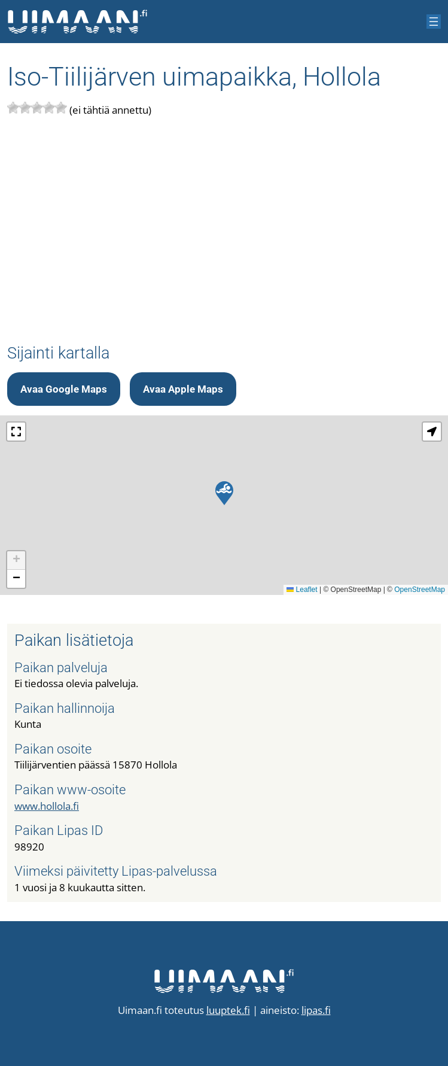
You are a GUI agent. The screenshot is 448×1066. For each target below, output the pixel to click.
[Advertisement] (224, 231)
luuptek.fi (228, 1010)
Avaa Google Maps (63, 389)
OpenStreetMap (419, 589)
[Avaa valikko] (433, 21)
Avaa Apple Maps (183, 389)
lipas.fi (316, 1010)
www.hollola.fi (46, 806)
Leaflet (302, 589)
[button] (224, 493)
